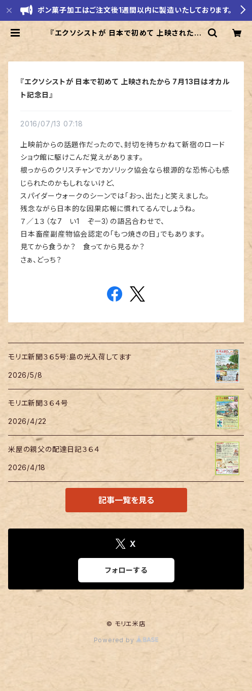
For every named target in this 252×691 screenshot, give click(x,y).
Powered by (126, 640)
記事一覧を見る (126, 500)
